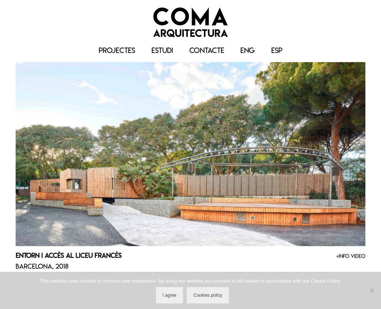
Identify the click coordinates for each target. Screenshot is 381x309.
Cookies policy (207, 295)
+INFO (342, 256)
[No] (371, 290)
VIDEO (358, 256)
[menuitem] (247, 51)
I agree (169, 295)
